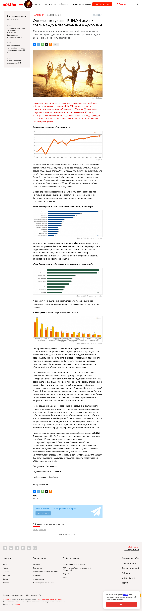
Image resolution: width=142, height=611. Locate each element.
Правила (42, 529)
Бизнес (5, 579)
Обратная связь (31, 595)
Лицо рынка (37, 568)
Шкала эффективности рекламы (45, 572)
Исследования (16, 16)
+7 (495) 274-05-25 (131, 550)
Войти (35, 529)
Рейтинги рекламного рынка (43, 583)
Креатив (6, 572)
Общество (7, 583)
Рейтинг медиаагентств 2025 (74, 564)
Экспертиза (37, 575)
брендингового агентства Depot (50, 599)
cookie (125, 595)
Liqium (17, 604)
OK (121, 604)
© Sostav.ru (7, 599)
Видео (65, 577)
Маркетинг (7, 575)
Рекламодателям (18, 595)
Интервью (36, 564)
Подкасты (66, 574)
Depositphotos (97, 98)
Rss (40, 595)
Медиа (5, 568)
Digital (5, 564)
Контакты (6, 595)
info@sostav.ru (133, 547)
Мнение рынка (38, 579)
